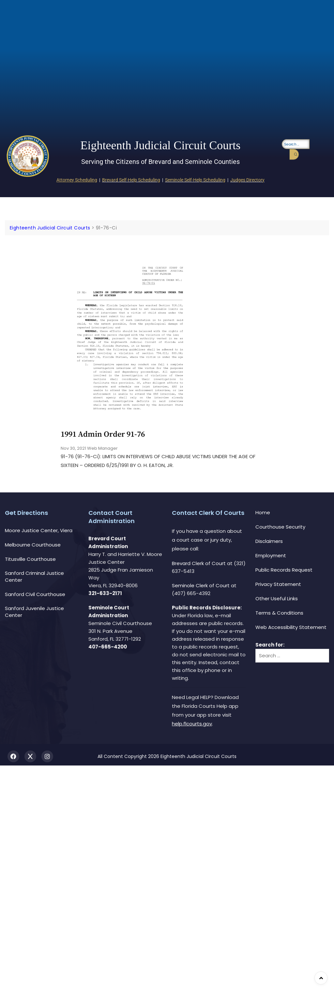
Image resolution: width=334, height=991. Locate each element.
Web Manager (102, 448)
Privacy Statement (278, 584)
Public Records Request (283, 569)
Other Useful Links (276, 598)
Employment (270, 555)
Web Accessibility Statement (290, 627)
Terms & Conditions (279, 612)
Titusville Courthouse (30, 559)
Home (262, 512)
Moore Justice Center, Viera (38, 530)
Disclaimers (269, 541)
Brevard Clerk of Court (199, 563)
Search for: (269, 644)
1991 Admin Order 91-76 (103, 434)
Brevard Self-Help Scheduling (131, 179)
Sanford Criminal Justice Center (34, 576)
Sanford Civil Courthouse (35, 594)
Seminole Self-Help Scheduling (195, 179)
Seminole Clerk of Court (201, 585)
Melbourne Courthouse (33, 544)
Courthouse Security (280, 526)
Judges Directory (247, 179)
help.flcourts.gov (192, 723)
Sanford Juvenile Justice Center (34, 612)
